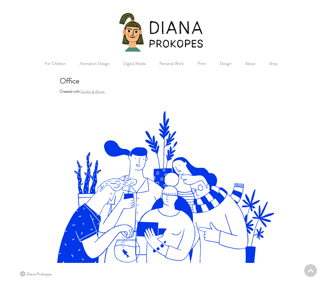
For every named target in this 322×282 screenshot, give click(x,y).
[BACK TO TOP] (310, 270)
